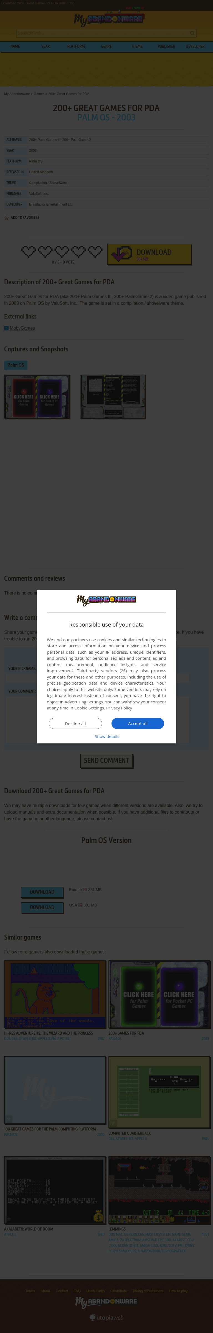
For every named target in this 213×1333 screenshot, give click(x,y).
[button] (106, 736)
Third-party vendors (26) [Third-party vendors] (102, 670)
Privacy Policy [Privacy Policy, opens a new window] (119, 708)
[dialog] (106, 666)
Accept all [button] (138, 723)
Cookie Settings (89, 708)
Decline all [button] (75, 723)
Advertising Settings (84, 701)
